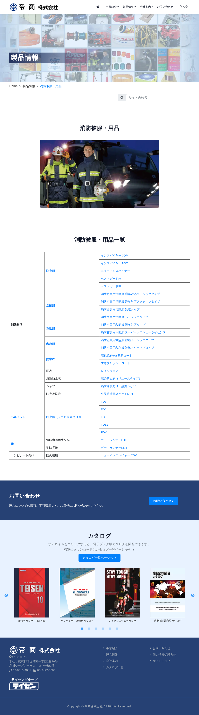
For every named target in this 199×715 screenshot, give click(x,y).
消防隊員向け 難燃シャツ (118, 386)
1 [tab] (82, 629)
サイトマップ (159, 660)
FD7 (103, 401)
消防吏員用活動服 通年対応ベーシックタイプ (130, 294)
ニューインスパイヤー (115, 270)
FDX (104, 432)
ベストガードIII (111, 286)
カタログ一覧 (113, 667)
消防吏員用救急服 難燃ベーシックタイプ (127, 340)
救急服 (50, 343)
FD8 (103, 409)
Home (13, 86)
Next (193, 595)
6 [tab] (117, 629)
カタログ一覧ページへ (100, 557)
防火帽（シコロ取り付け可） (65, 417)
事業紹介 (111, 6)
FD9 (103, 417)
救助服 (50, 328)
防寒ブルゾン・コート (115, 363)
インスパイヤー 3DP (114, 255)
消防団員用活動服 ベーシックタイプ (124, 317)
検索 (184, 6)
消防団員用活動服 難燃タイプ (120, 309)
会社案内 (145, 6)
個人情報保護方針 (162, 654)
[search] (158, 97)
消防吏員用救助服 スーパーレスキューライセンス (133, 332)
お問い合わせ (165, 6)
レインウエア (109, 370)
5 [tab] (110, 629)
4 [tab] (103, 629)
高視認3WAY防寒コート (116, 355)
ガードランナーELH (114, 447)
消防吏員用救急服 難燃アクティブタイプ (127, 347)
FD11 (104, 424)
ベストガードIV (111, 278)
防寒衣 (50, 359)
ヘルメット (18, 417)
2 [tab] (89, 629)
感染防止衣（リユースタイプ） (121, 378)
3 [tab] (96, 629)
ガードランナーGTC (114, 440)
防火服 (50, 270)
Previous (6, 595)
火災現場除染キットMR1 (117, 393)
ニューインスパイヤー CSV (119, 455)
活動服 (50, 305)
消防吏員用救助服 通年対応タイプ (123, 324)
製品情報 (128, 6)
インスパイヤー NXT (114, 263)
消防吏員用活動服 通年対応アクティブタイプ (130, 301)
